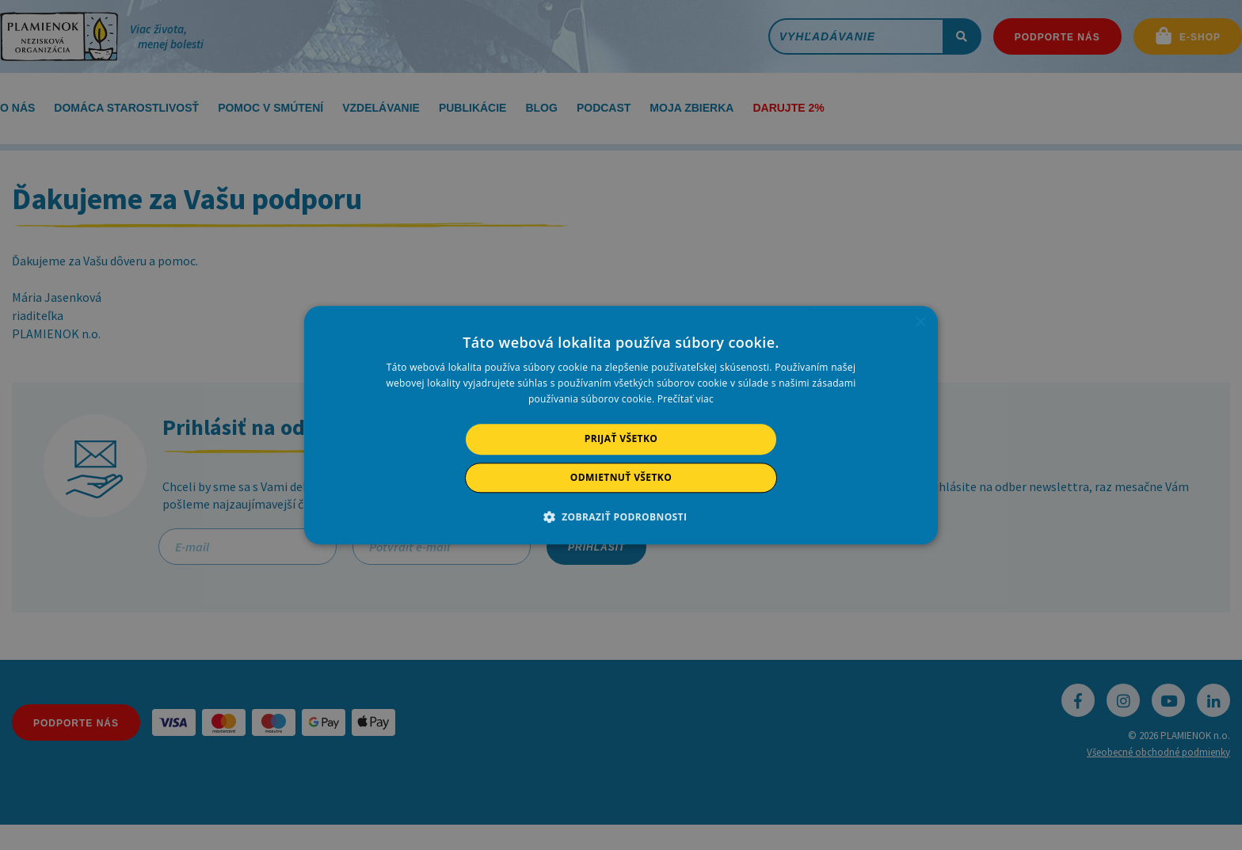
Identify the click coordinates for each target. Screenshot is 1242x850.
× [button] (920, 323)
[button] (621, 516)
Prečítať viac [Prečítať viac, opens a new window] (685, 399)
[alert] (621, 425)
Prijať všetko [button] (621, 439)
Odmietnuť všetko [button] (621, 477)
